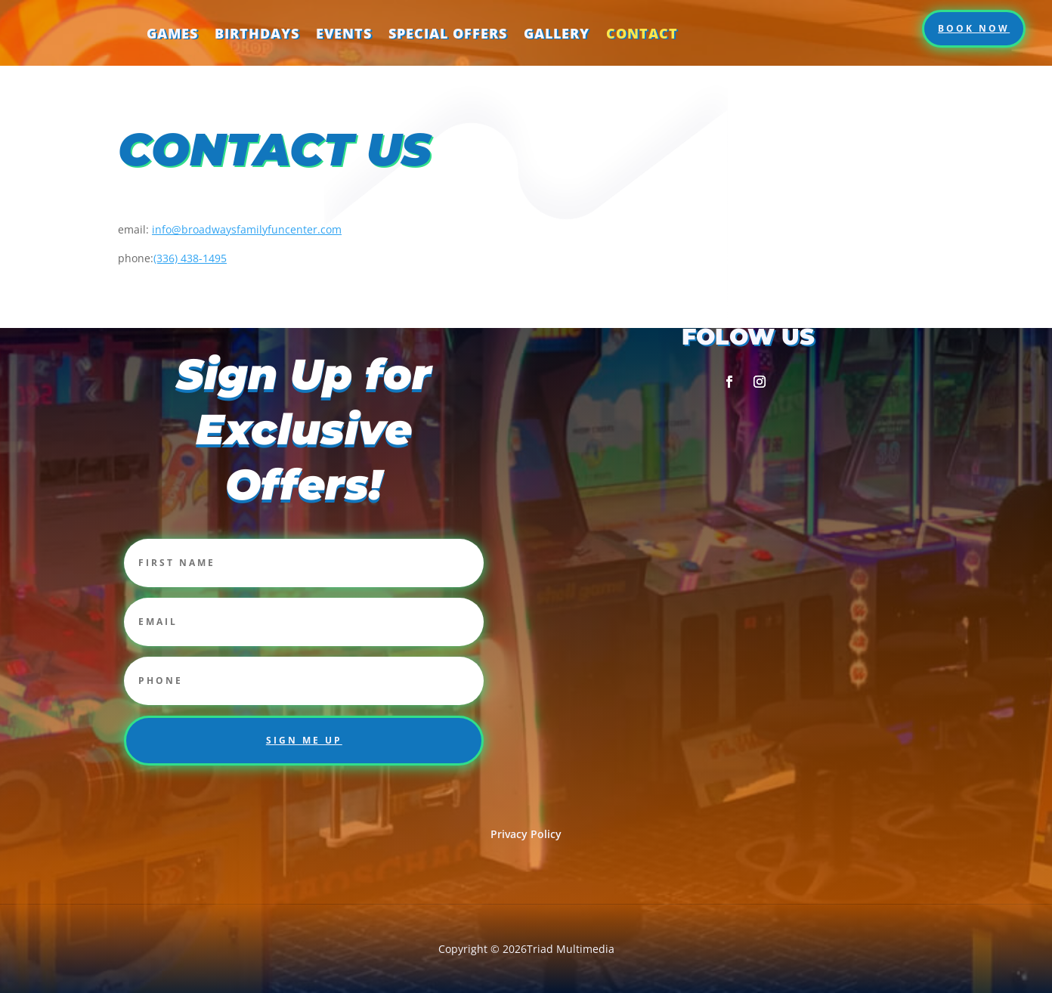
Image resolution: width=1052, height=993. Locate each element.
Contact (642, 32)
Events (344, 32)
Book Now (974, 27)
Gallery (556, 32)
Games (172, 32)
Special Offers (447, 32)
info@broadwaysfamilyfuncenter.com (247, 228)
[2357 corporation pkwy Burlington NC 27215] (748, 551)
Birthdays (257, 32)
